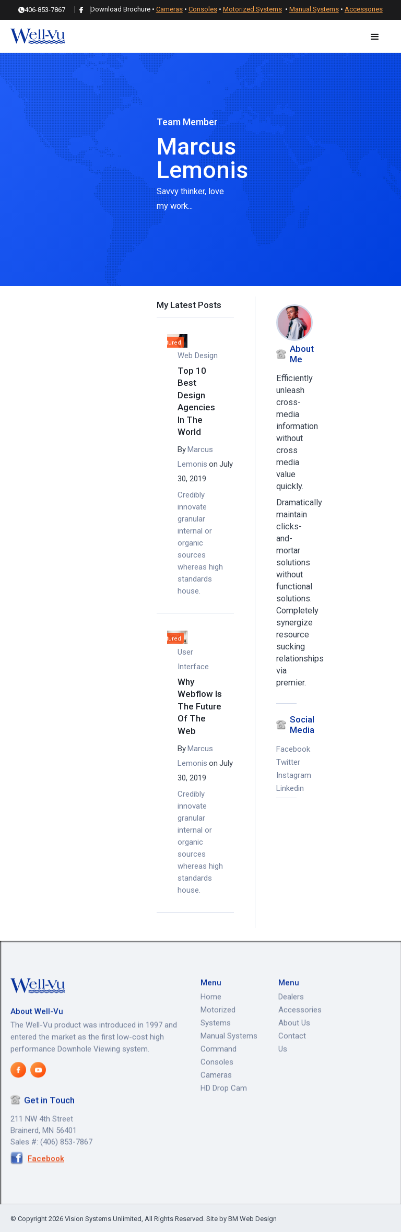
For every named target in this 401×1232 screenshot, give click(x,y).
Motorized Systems (252, 10)
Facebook (286, 749)
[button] (375, 36)
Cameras (169, 10)
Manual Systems (314, 10)
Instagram (286, 775)
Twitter (286, 762)
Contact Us (292, 1066)
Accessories (364, 10)
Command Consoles (218, 1079)
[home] (37, 36)
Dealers (291, 1020)
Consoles (202, 10)
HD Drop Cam (223, 1111)
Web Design (198, 356)
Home (210, 1020)
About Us (294, 1046)
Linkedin (286, 788)
